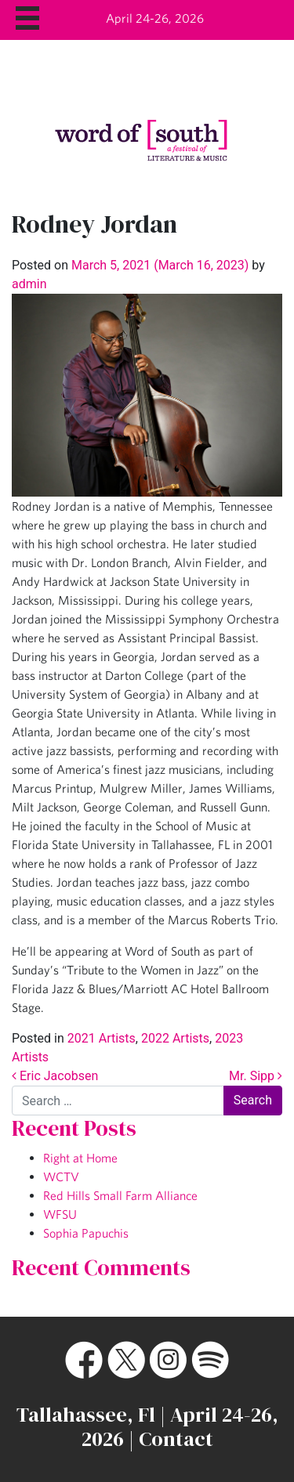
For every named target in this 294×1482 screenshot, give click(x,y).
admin (29, 284)
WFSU (60, 1214)
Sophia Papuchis (86, 1233)
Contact (176, 1439)
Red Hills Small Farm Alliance (120, 1195)
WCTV (61, 1176)
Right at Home (80, 1158)
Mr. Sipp (255, 1075)
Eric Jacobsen (55, 1075)
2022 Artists (175, 1038)
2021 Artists (101, 1038)
